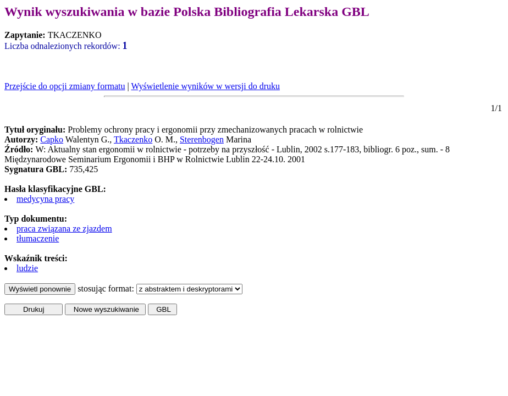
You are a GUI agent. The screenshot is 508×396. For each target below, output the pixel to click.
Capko (51, 139)
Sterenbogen (202, 139)
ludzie (27, 268)
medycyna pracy (45, 199)
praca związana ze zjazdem (64, 228)
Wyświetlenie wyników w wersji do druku (205, 86)
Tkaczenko (133, 139)
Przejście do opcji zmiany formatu (64, 86)
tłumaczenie (37, 238)
